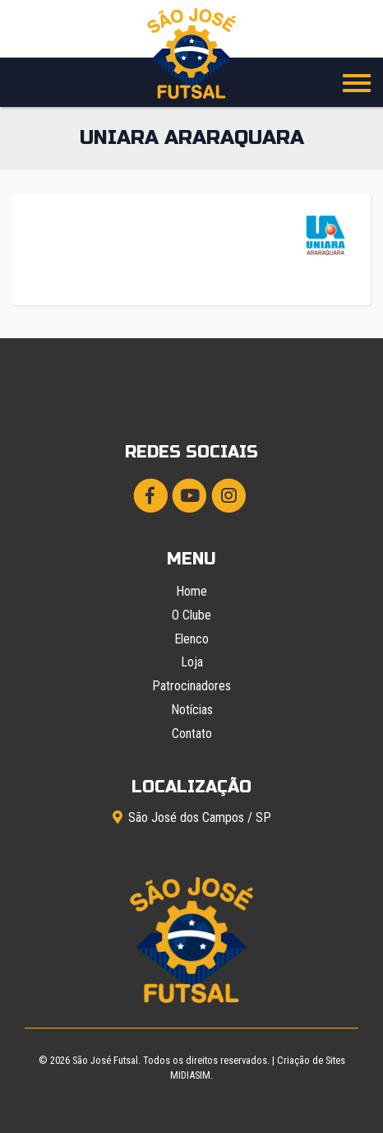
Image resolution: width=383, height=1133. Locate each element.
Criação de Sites (311, 1060)
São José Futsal (105, 1060)
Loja (192, 662)
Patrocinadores (191, 686)
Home (191, 591)
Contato (192, 733)
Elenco (191, 639)
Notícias (192, 709)
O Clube (191, 615)
